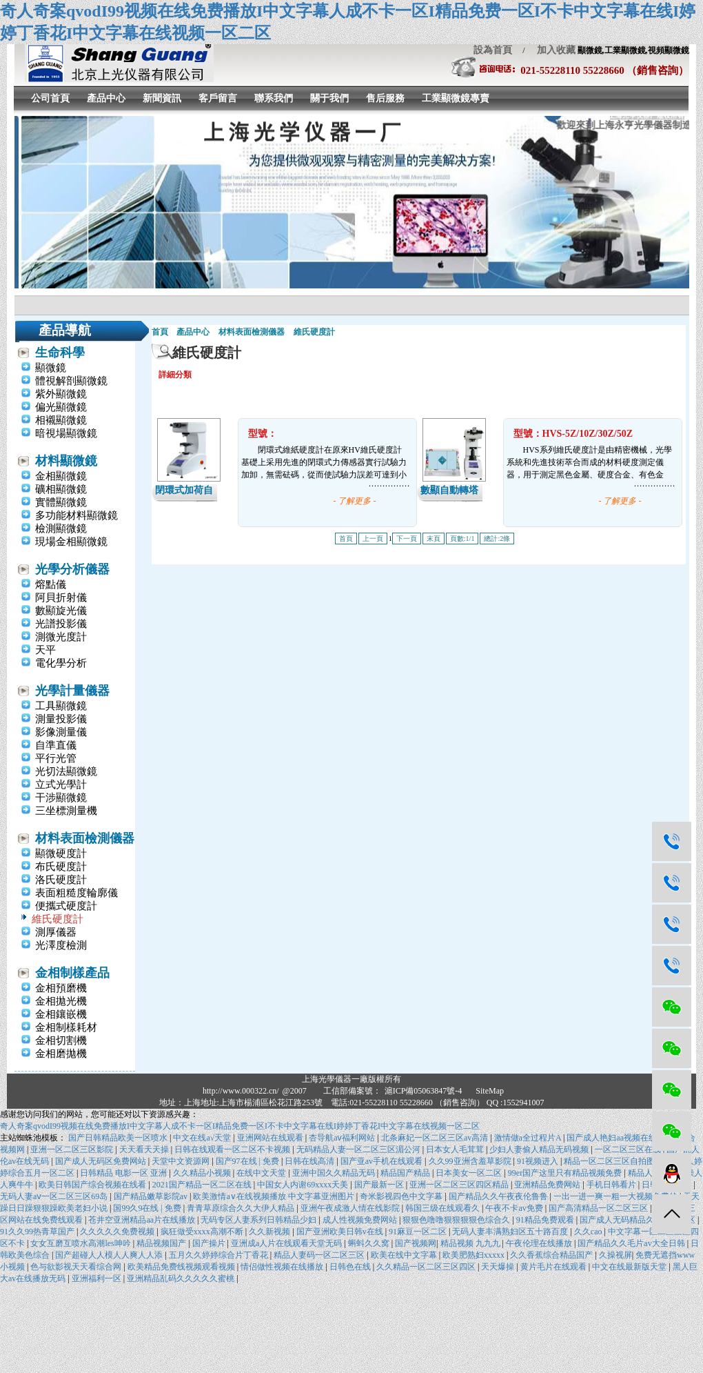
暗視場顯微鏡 (66, 433)
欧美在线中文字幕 (405, 1255)
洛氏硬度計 (61, 879)
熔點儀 (50, 584)
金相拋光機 (61, 1001)
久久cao (589, 1231)
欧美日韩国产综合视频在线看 (93, 1184)
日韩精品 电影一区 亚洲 (124, 1173)
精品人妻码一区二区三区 (320, 1255)
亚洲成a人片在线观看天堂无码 (287, 1243)
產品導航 (65, 330)
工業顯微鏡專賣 (455, 98)
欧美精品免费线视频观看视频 (182, 1267)
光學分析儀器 (72, 569)
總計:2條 (497, 538)
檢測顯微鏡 (61, 528)
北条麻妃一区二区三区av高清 (435, 1138)
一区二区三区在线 (629, 1149)
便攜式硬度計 (66, 905)
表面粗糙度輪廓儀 (76, 892)
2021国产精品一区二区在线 (203, 1184)
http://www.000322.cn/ (241, 1091)
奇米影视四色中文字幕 (402, 1196)
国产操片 (209, 1243)
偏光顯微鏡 (61, 407)
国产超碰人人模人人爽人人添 (110, 1255)
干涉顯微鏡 (61, 797)
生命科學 (60, 352)
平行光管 (56, 758)
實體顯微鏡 (61, 502)
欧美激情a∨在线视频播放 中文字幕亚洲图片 (274, 1196)
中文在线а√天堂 (203, 1138)
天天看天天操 (145, 1149)
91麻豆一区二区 (419, 1231)
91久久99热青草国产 (38, 1231)
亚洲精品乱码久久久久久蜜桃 (181, 1278)
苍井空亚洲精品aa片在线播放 (142, 1220)
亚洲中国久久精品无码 (334, 1173)
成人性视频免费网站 (361, 1220)
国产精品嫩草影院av (152, 1196)
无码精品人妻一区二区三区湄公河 (359, 1149)
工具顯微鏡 (61, 705)
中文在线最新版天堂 (630, 1267)
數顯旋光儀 (61, 610)
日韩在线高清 (310, 1161)
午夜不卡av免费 (514, 1208)
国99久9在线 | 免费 (148, 1208)
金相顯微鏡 (61, 476)
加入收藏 (551, 50)
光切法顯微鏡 (66, 771)
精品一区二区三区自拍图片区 (618, 1161)
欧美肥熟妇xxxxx (474, 1255)
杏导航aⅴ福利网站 (343, 1138)
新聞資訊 (162, 98)
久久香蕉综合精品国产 (552, 1255)
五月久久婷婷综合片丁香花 (219, 1255)
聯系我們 (273, 98)
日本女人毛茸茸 (456, 1149)
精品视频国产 (162, 1243)
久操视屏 (615, 1255)
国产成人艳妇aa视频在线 (613, 1138)
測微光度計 (61, 636)
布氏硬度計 (61, 866)
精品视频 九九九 (471, 1243)
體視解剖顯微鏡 (71, 380)
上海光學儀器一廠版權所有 (351, 1079)
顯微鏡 (50, 367)
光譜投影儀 (61, 623)
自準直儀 (56, 745)
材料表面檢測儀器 (84, 838)
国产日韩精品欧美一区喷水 (119, 1138)
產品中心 (106, 98)
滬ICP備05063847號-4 (423, 1091)
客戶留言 (217, 98)
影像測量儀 (61, 732)
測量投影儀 (61, 718)
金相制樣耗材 (66, 1027)
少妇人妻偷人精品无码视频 (540, 1149)
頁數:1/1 (462, 538)
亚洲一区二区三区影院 (72, 1149)
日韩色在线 (351, 1267)
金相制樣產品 (72, 973)
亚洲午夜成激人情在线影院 (351, 1208)
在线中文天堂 (262, 1173)
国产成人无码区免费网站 (101, 1161)
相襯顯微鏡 (61, 420)
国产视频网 (415, 1243)
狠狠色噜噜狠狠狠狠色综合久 (457, 1220)
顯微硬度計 (61, 853)
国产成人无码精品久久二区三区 (638, 1220)
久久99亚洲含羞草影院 (471, 1161)
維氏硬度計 (57, 919)
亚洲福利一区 (97, 1278)
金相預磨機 (61, 988)
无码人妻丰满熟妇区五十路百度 (511, 1231)
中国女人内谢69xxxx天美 (303, 1184)
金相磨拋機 (61, 1053)
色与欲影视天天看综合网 (76, 1267)
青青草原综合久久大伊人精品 (241, 1208)
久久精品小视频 (203, 1173)
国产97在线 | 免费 (248, 1161)
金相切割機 (61, 1040)
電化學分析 (61, 663)
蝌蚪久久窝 (369, 1243)
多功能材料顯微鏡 (76, 515)
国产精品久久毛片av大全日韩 (632, 1243)
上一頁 (373, 538)
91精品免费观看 (546, 1220)
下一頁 (406, 538)
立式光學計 (61, 784)
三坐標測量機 (66, 810)
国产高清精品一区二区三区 (599, 1208)
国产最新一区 (380, 1184)
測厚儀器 (56, 932)
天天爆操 (498, 1267)
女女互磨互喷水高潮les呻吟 (81, 1243)
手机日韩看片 (612, 1184)
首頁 (160, 332)
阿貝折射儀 (61, 597)
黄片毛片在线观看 (554, 1267)
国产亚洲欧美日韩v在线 (340, 1231)
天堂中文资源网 (182, 1161)
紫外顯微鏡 (61, 393)
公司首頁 (50, 98)
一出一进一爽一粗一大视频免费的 (616, 1196)
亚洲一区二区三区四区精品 (460, 1184)
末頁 (433, 538)
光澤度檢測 (61, 945)
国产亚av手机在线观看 (382, 1161)
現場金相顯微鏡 (71, 541)
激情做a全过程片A (528, 1138)
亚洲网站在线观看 (271, 1138)
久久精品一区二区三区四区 (427, 1267)
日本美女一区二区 (470, 1173)
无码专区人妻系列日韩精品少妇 (259, 1220)
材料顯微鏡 (66, 461)
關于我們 (329, 98)
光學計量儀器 (72, 691)
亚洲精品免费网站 (548, 1184)
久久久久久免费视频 (118, 1231)
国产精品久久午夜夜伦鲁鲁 (499, 1196)
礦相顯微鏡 (61, 489)
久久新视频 (270, 1231)
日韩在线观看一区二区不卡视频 (233, 1149)
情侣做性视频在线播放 (283, 1267)
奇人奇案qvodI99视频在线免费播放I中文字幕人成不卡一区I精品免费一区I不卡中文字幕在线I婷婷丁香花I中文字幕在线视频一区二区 (240, 1126)
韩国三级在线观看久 (443, 1208)
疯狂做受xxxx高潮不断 (203, 1231)
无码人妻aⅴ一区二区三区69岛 (55, 1196)
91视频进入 (538, 1161)
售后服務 (385, 98)
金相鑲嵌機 (61, 1014)
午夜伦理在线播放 (540, 1243)
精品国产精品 (406, 1173)
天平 (45, 649)
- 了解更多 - (355, 501)
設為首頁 (492, 50)
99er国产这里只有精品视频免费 (566, 1173)
